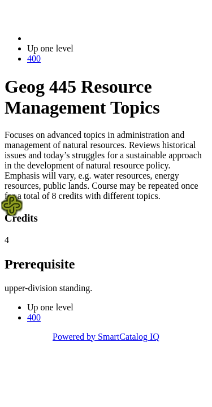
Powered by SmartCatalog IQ (106, 336)
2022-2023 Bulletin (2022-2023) (86, 38)
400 (34, 58)
